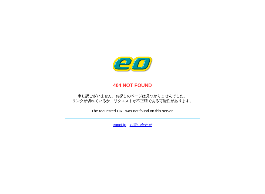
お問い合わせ (141, 125)
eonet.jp (119, 125)
